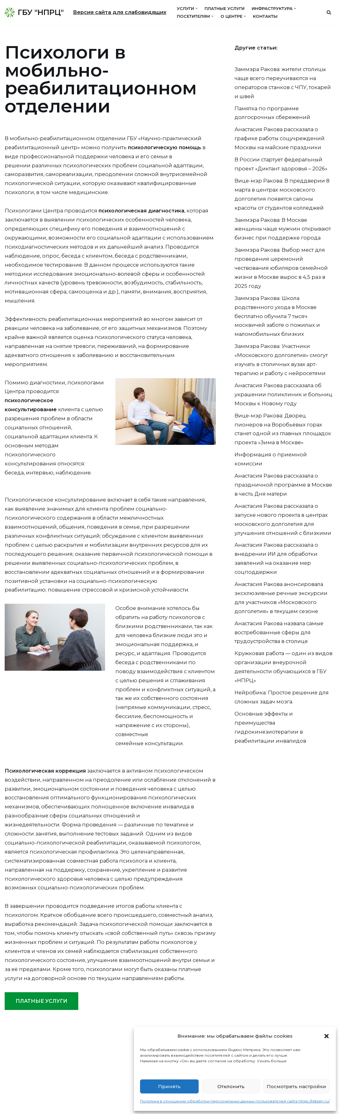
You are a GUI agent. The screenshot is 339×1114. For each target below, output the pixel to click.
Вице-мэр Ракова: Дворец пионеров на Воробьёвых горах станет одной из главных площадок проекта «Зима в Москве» (279, 463)
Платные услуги (232, 8)
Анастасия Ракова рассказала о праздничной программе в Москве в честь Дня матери (284, 526)
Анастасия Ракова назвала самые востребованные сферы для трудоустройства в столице (281, 682)
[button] (326, 1036)
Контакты (274, 16)
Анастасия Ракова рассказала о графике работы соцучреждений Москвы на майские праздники (281, 142)
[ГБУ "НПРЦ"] (34, 12)
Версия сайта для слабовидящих (122, 12)
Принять (169, 1086)
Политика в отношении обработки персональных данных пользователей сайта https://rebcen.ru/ (235, 1101)
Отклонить (231, 1086)
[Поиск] (329, 12)
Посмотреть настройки (296, 1086)
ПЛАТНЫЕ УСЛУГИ (41, 1067)
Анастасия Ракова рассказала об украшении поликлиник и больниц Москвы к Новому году (280, 422)
